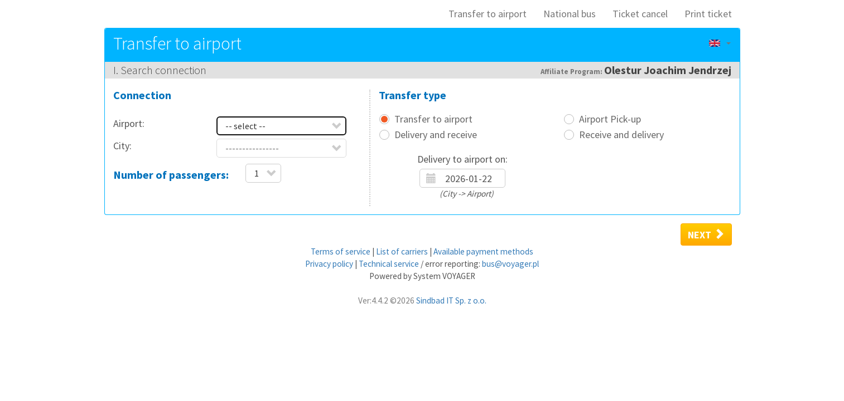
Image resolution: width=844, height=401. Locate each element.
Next (706, 234)
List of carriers (402, 251)
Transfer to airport (487, 13)
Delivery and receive (435, 134)
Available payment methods (483, 251)
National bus (569, 13)
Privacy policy (329, 263)
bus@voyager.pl (510, 263)
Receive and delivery (621, 134)
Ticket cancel (640, 13)
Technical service (389, 263)
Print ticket (708, 13)
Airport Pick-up (610, 119)
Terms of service (340, 251)
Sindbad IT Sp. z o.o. (451, 300)
